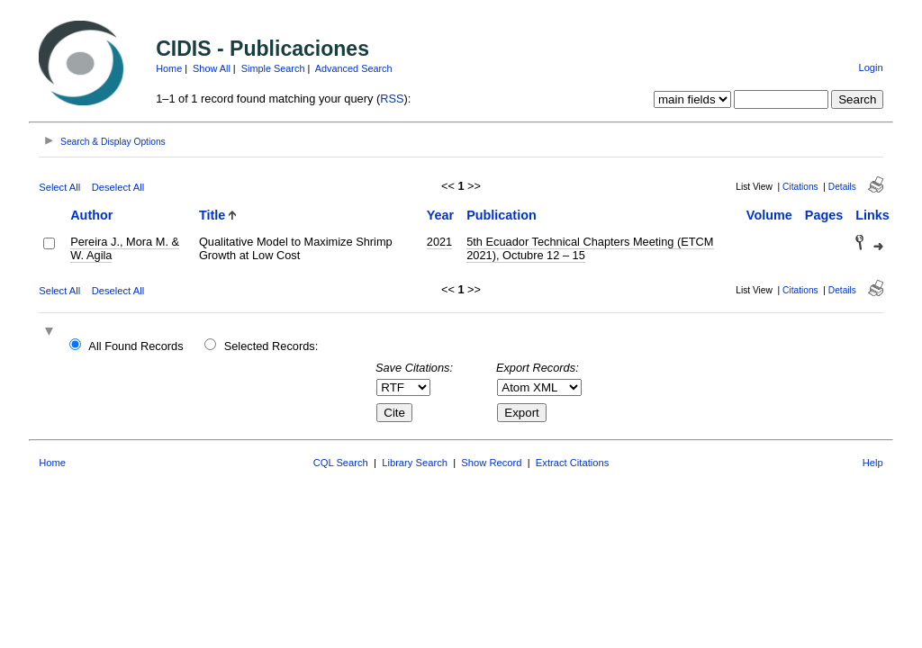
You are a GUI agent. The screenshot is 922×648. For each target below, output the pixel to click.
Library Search (414, 462)
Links (872, 215)
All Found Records (135, 346)
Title (212, 215)
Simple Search (273, 68)
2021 (439, 241)
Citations (800, 187)
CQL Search (340, 462)
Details (842, 187)
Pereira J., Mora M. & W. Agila (124, 248)
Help (873, 462)
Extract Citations (572, 462)
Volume (769, 215)
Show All (211, 68)
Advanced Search (354, 68)
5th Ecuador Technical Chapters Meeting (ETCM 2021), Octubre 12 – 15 (589, 248)
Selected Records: (271, 346)
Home (169, 68)
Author (91, 215)
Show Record (491, 462)
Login (870, 67)
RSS (391, 98)
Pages (824, 215)
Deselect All (118, 187)
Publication (501, 215)
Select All (59, 187)
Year (440, 215)
